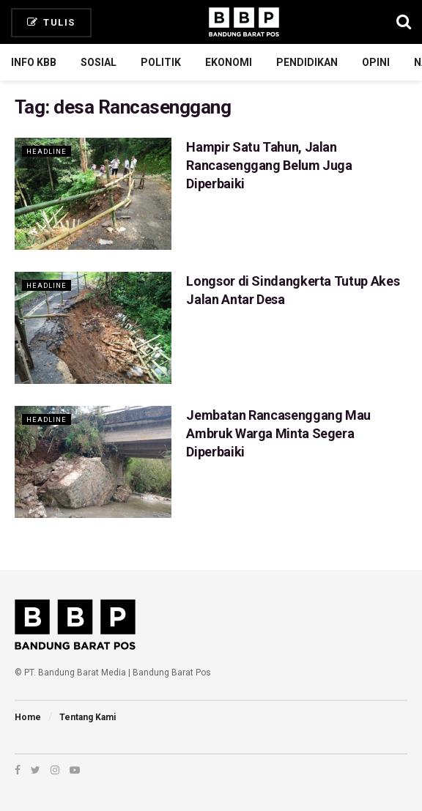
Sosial (98, 62)
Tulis (51, 22)
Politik (161, 62)
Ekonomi (228, 62)
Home (28, 717)
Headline (48, 151)
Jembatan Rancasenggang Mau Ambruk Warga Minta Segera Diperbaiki (278, 433)
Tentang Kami (87, 717)
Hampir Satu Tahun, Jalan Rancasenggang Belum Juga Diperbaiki (269, 165)
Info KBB (33, 62)
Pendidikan (307, 62)
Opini (376, 62)
